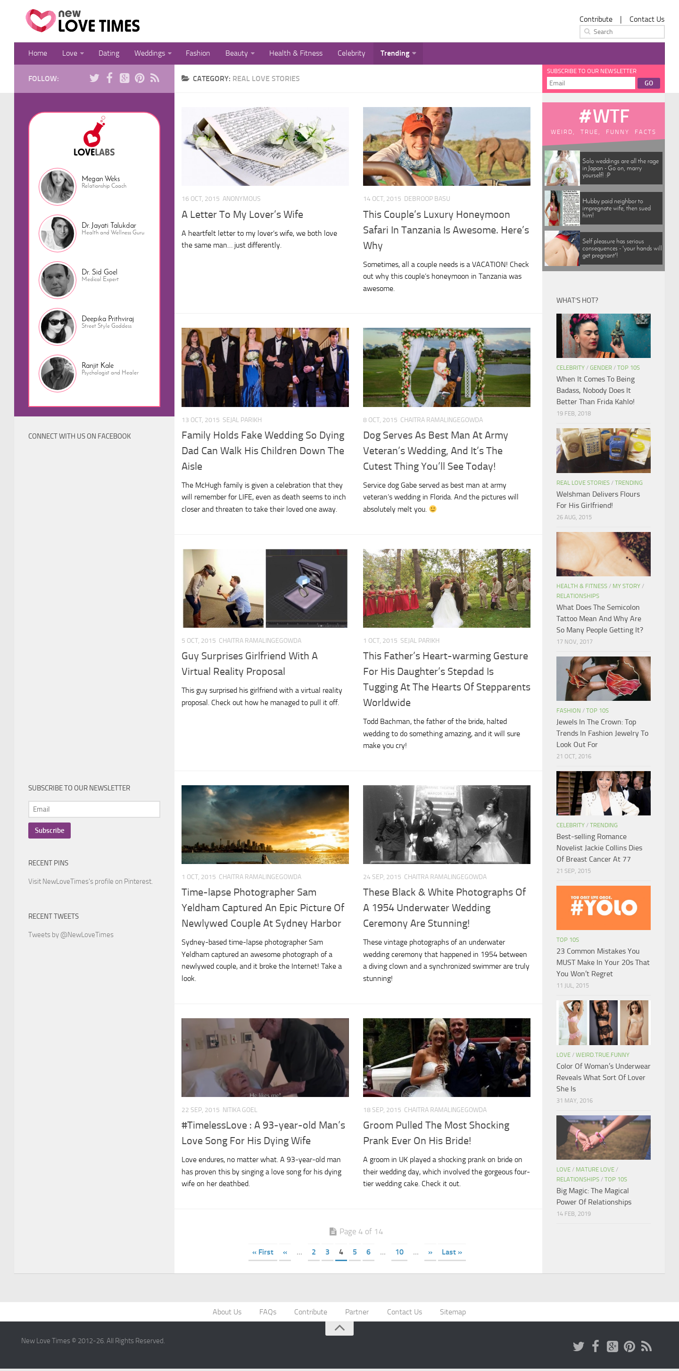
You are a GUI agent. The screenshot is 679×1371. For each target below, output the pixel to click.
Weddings (144, 54)
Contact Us (646, 19)
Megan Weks (101, 179)
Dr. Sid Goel (99, 273)
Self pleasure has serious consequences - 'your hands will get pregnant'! (622, 250)
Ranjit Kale (98, 366)
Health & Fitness (286, 54)
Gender (601, 369)
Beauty (228, 54)
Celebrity (340, 54)
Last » (452, 1253)
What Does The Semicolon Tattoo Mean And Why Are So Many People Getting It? (599, 620)
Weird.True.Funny (602, 1056)
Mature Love (595, 1170)
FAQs (269, 1313)
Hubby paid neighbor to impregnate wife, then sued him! (616, 210)
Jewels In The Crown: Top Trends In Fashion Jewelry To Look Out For (602, 734)
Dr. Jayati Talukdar (109, 226)
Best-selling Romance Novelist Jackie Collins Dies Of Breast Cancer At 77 (599, 849)
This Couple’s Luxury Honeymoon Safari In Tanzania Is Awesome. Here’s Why (446, 231)
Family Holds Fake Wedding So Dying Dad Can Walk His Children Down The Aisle (263, 452)
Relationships (577, 597)
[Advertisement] (99, 615)
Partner (357, 1313)
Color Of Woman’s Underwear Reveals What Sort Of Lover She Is (603, 1079)
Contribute (596, 19)
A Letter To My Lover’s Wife (242, 216)
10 (399, 1253)
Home (37, 54)
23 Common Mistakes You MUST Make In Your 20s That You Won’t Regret (603, 964)
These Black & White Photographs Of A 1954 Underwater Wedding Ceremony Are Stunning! (444, 909)
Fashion (191, 54)
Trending (381, 54)
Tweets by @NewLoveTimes (71, 936)
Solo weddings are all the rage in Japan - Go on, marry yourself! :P (620, 169)
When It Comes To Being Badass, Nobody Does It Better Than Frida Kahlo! (595, 391)
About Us (229, 1313)
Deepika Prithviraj (108, 320)
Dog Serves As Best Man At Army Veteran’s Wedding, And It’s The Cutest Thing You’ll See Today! (435, 452)
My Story (626, 587)
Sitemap (451, 1313)
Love (67, 54)
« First (262, 1253)
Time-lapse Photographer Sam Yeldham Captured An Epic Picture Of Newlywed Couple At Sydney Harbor (263, 909)
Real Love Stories (583, 484)
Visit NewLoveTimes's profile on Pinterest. (90, 883)
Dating (105, 54)
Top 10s (628, 369)
